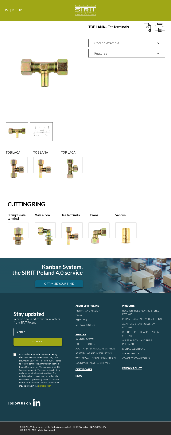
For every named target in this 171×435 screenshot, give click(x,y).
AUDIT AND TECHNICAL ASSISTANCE (95, 348)
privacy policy (44, 386)
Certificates (84, 369)
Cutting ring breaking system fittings (140, 334)
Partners (81, 320)
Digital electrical (133, 348)
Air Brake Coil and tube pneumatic (137, 342)
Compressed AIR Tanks (136, 358)
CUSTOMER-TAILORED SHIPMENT (93, 363)
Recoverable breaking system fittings (141, 312)
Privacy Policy (132, 368)
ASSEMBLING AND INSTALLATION (94, 353)
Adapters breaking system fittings (138, 325)
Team (79, 315)
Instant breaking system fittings (142, 319)
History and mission (88, 310)
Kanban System (85, 339)
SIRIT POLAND (29, 430)
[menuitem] (6, 10)
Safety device (130, 353)
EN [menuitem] (6, 10)
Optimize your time (59, 283)
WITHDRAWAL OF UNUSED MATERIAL (96, 358)
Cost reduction (85, 344)
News (79, 375)
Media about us (85, 325)
